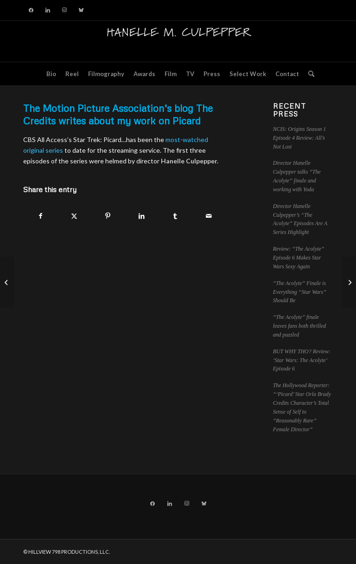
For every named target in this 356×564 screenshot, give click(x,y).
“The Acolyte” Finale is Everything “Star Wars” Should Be (299, 292)
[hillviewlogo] (178, 41)
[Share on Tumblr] (175, 215)
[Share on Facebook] (40, 215)
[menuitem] (51, 73)
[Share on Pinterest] (108, 215)
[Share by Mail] (209, 215)
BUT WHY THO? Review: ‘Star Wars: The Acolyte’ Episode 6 (302, 360)
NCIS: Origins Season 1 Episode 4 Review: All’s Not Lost (299, 138)
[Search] (309, 73)
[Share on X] (74, 215)
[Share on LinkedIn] (142, 215)
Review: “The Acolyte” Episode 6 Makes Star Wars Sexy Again (298, 258)
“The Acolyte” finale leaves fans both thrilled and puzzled (299, 326)
